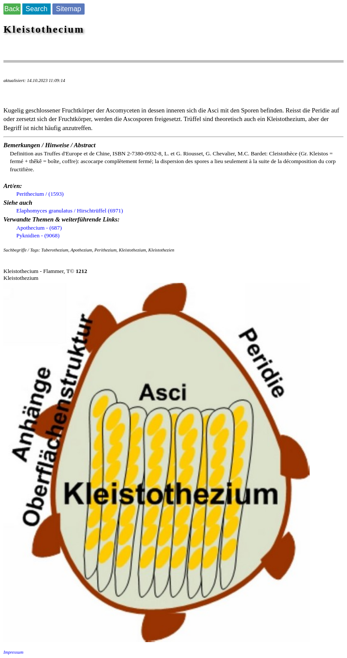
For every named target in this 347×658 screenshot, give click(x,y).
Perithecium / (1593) (40, 194)
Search (37, 8)
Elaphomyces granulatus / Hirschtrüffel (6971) (69, 210)
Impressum (13, 652)
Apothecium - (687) (39, 227)
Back (12, 8)
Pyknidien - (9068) (38, 235)
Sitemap (68, 8)
